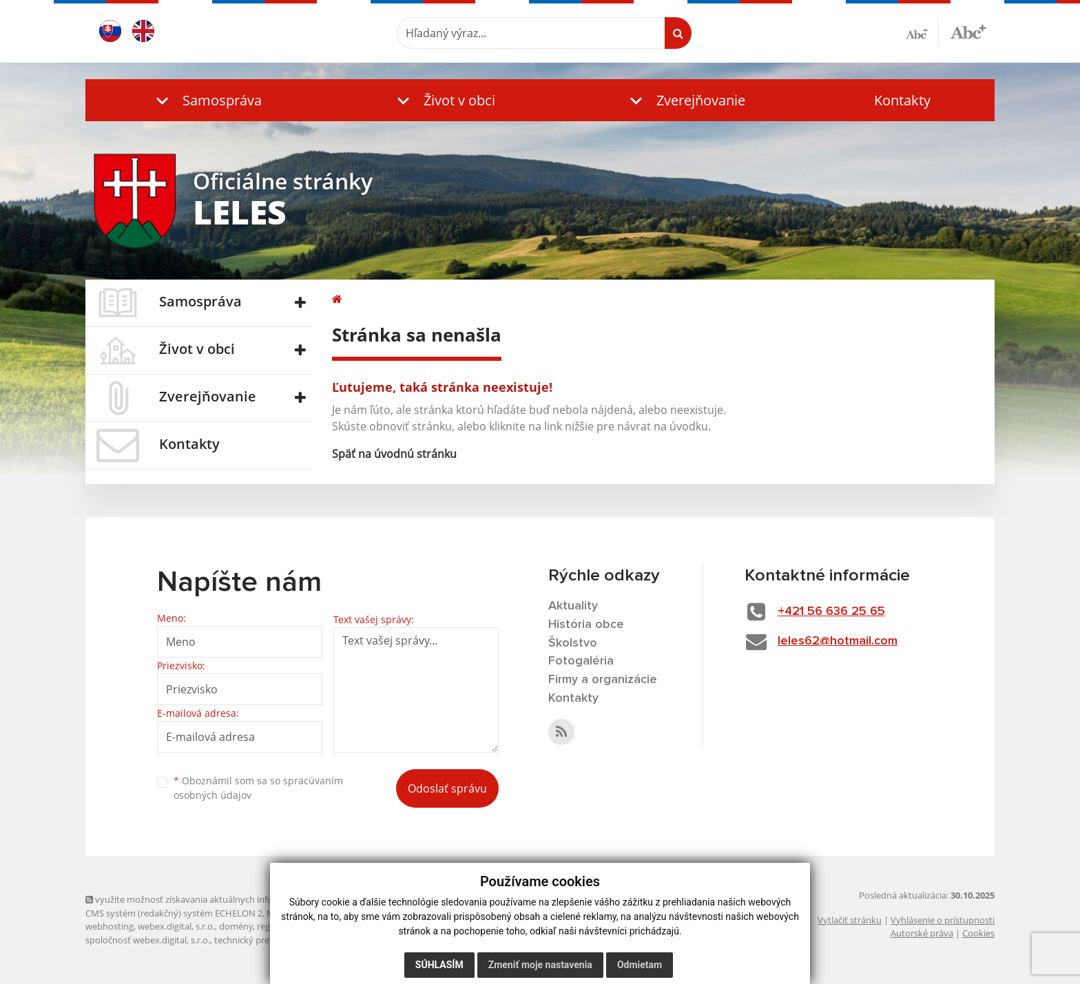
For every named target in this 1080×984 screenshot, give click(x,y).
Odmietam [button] (639, 964)
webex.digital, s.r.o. (176, 926)
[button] (205, 100)
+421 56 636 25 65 (831, 611)
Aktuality (573, 606)
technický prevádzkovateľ (266, 940)
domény (236, 926)
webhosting (109, 926)
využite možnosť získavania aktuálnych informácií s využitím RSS (221, 899)
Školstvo (572, 643)
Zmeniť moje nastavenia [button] (540, 964)
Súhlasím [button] (439, 964)
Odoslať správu (447, 788)
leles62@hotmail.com (837, 641)
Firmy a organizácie (602, 679)
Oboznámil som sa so (258, 788)
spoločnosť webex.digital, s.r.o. (147, 940)
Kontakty (902, 100)
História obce (586, 624)
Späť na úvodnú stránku (394, 453)
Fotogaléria (581, 661)
